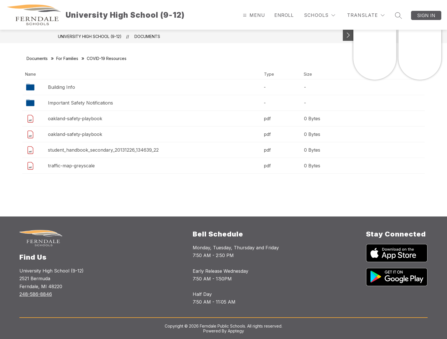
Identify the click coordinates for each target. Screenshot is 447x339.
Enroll (283, 15)
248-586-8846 (35, 294)
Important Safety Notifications (80, 103)
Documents (147, 36)
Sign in (426, 15)
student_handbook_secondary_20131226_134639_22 (103, 150)
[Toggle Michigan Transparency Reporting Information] (348, 35)
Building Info (61, 87)
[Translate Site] (366, 15)
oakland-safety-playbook (75, 118)
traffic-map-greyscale (71, 166)
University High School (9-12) (90, 36)
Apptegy (236, 330)
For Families (67, 58)
